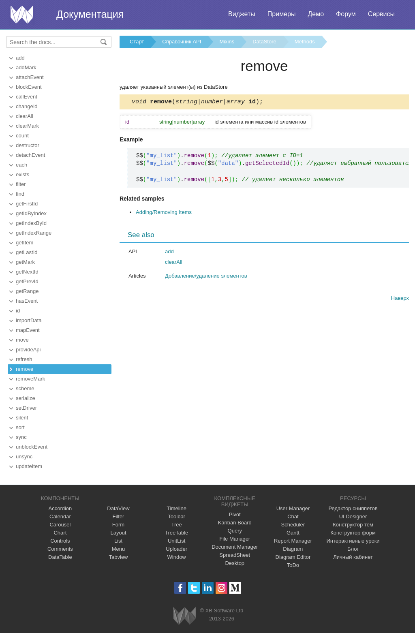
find (20, 194)
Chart (59, 533)
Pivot (235, 514)
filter (21, 184)
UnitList (176, 541)
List (118, 541)
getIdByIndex (31, 213)
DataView (118, 508)
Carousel (60, 525)
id (18, 311)
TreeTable (176, 533)
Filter (118, 516)
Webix (184, 616)
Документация (90, 14)
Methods (305, 41)
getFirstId (27, 204)
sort (20, 427)
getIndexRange (33, 233)
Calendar (60, 516)
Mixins (226, 41)
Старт (137, 41)
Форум (346, 14)
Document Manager (235, 547)
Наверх (400, 299)
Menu (118, 549)
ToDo (293, 565)
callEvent (26, 97)
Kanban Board (235, 523)
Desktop (234, 563)
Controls (60, 541)
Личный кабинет (353, 557)
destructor (27, 145)
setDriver (26, 408)
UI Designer (353, 516)
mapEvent (28, 330)
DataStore (264, 41)
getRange (27, 291)
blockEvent (29, 87)
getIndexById (31, 223)
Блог (353, 549)
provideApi (28, 349)
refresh (24, 359)
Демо (316, 14)
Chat (292, 516)
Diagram (293, 549)
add (20, 58)
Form (118, 525)
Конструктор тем (353, 525)
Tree (176, 525)
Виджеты (241, 14)
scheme (25, 388)
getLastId (27, 252)
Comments (60, 549)
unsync (24, 456)
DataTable (60, 557)
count (22, 136)
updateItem (29, 466)
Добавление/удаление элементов (206, 277)
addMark (26, 67)
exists (22, 174)
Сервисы (381, 14)
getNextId (27, 272)
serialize (25, 398)
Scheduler (293, 525)
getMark (25, 262)
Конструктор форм (353, 533)
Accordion (60, 508)
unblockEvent (31, 447)
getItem (24, 243)
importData (29, 320)
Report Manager (293, 541)
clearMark (27, 126)
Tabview (118, 557)
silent (22, 418)
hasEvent (27, 301)
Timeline (176, 508)
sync (21, 437)
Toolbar (176, 516)
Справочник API (181, 41)
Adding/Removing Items (164, 213)
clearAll (24, 116)
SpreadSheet (234, 555)
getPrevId (27, 281)
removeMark (30, 379)
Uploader (176, 549)
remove (24, 369)
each (21, 165)
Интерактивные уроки (353, 541)
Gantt (293, 533)
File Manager (234, 539)
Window (176, 557)
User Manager (293, 508)
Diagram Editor (293, 557)
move (22, 340)
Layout (118, 533)
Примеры (281, 14)
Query (235, 531)
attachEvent (30, 77)
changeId (27, 106)
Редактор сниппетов (352, 508)
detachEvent (30, 155)
